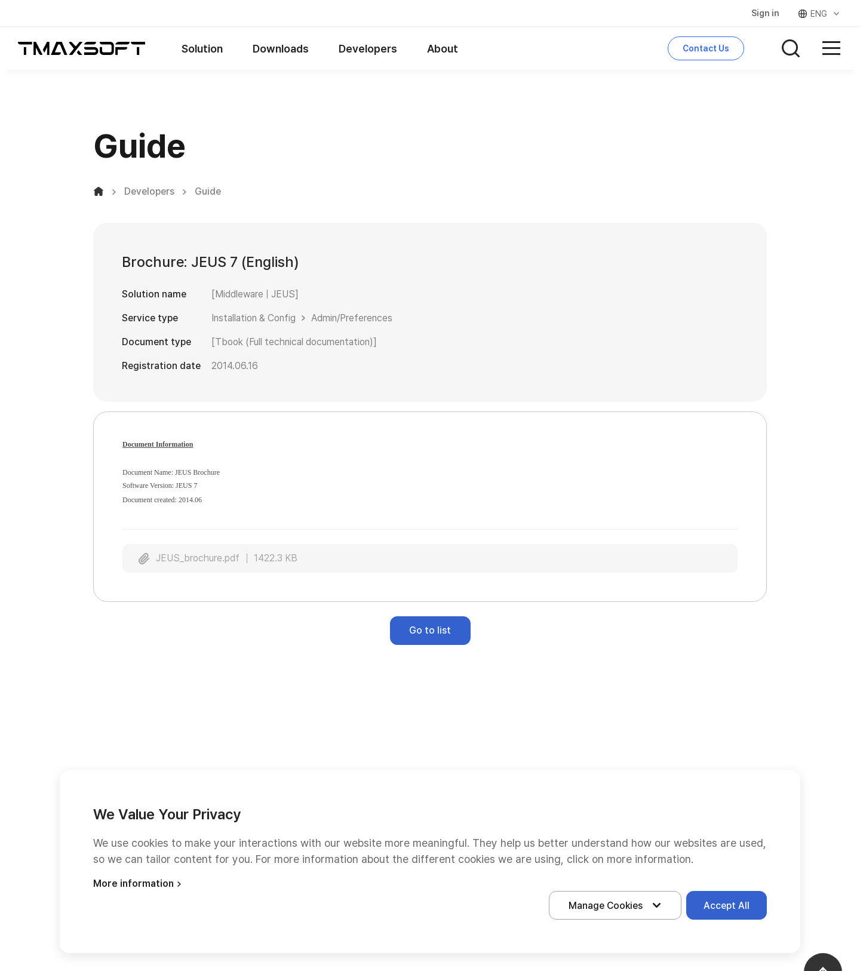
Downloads (281, 48)
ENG (819, 13)
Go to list (430, 630)
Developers (368, 48)
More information (139, 883)
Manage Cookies (617, 905)
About (442, 48)
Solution (202, 48)
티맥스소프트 (82, 48)
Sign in (765, 13)
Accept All (727, 905)
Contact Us (706, 48)
